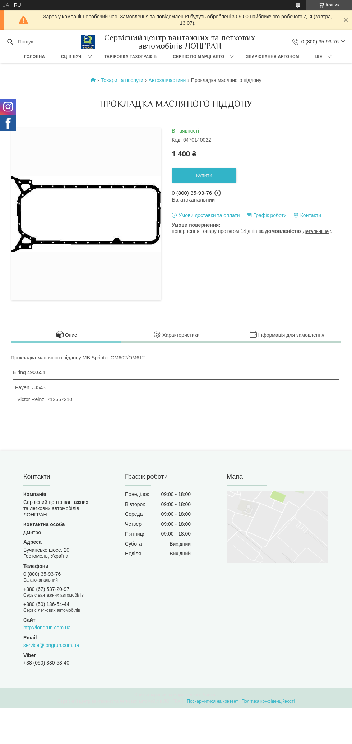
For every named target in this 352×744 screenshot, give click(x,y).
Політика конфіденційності (268, 701)
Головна (34, 56)
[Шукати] (10, 42)
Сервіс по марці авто (198, 56)
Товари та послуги (122, 80)
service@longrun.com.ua (51, 645)
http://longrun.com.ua (47, 627)
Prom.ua (210, 694)
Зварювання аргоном (272, 56)
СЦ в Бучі (72, 56)
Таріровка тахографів (130, 56)
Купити (204, 175)
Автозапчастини (167, 80)
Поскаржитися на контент (212, 701)
